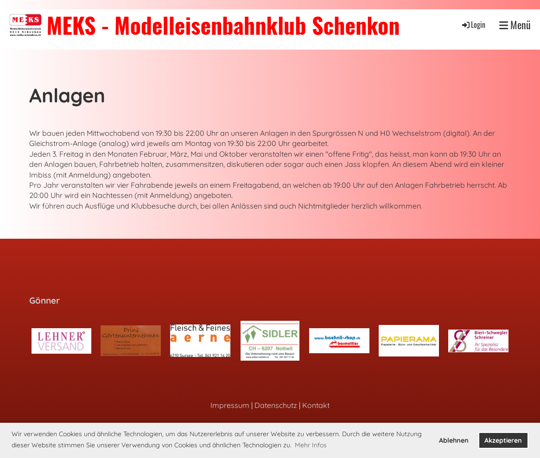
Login (473, 24)
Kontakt (316, 405)
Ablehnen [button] (454, 440)
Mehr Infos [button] (311, 445)
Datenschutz (275, 405)
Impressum (229, 405)
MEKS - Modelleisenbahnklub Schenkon (223, 24)
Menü (515, 25)
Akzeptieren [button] (503, 440)
